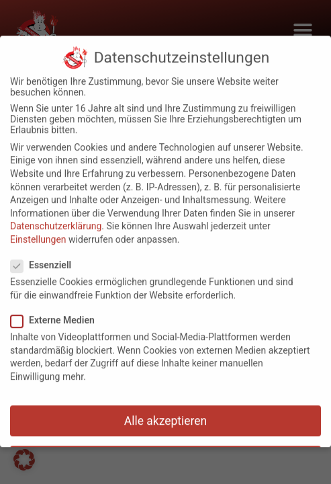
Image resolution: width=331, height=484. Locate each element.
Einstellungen (38, 233)
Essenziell (45, 258)
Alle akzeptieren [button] (165, 414)
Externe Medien (56, 314)
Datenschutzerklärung (55, 219)
